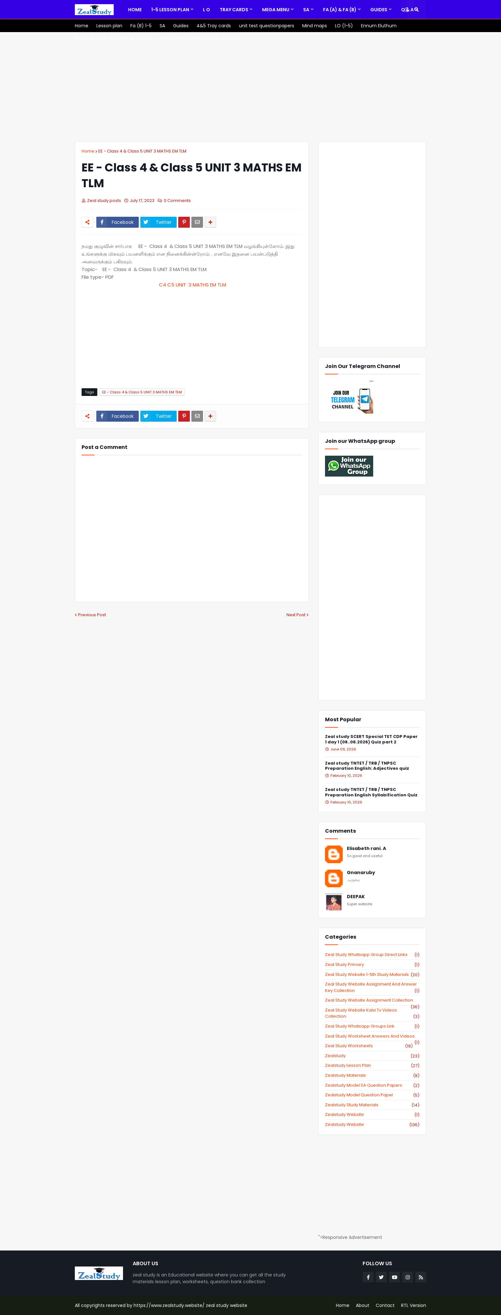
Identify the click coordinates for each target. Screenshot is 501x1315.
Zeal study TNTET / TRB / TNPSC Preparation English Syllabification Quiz (371, 792)
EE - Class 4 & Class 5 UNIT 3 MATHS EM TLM (142, 151)
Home (88, 151)
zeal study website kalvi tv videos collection (372, 1013)
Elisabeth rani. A (366, 849)
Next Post (295, 615)
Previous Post (92, 615)
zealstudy (372, 1056)
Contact (385, 1305)
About (362, 1305)
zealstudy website (372, 1114)
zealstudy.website (372, 1124)
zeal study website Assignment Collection (372, 1000)
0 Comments (177, 200)
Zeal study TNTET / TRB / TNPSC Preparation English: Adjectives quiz (367, 766)
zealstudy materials (372, 1075)
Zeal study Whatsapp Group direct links (372, 954)
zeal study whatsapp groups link (372, 1026)
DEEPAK (356, 897)
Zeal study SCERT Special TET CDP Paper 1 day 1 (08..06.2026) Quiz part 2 (371, 739)
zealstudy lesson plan (372, 1065)
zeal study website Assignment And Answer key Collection (372, 987)
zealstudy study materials (372, 1105)
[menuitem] (134, 9)
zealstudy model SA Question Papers (372, 1085)
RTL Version (413, 1305)
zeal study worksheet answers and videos (372, 1036)
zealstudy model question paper (372, 1095)
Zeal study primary (372, 964)
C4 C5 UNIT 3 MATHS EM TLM (192, 284)
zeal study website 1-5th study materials (372, 974)
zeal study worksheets (369, 1046)
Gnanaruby (361, 873)
